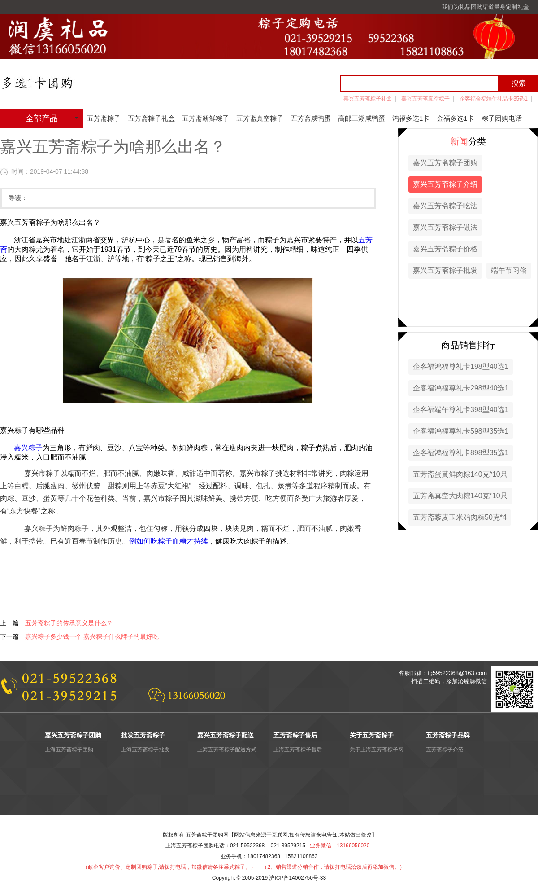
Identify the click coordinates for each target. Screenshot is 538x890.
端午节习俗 (509, 270)
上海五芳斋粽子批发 (145, 749)
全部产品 (42, 118)
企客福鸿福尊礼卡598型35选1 (460, 431)
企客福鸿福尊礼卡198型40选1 (460, 366)
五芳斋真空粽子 (259, 118)
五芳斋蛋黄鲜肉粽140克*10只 (460, 474)
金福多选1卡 (455, 118)
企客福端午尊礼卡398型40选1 (460, 409)
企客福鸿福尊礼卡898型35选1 (460, 452)
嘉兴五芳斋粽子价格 (445, 249)
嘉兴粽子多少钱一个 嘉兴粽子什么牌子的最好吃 (92, 636)
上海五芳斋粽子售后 (297, 749)
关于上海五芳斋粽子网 (377, 749)
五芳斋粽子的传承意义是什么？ (69, 623)
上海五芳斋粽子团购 (69, 749)
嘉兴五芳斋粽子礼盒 (367, 99)
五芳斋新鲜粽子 (205, 118)
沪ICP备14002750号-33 (297, 878)
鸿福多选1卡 (411, 118)
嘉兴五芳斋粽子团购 (445, 163)
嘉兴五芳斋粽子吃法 (445, 206)
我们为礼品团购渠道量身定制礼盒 (485, 7)
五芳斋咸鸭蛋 (311, 118)
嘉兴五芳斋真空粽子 (425, 99)
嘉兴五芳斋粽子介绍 (445, 184)
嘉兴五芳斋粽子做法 (445, 227)
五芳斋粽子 (104, 118)
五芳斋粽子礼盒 (151, 118)
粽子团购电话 (502, 118)
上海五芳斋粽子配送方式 (226, 749)
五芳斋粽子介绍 (445, 749)
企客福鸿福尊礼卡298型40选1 (460, 388)
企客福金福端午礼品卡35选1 (494, 99)
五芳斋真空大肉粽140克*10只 (460, 496)
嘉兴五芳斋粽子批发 (445, 270)
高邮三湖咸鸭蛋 (361, 118)
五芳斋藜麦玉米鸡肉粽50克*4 (460, 517)
